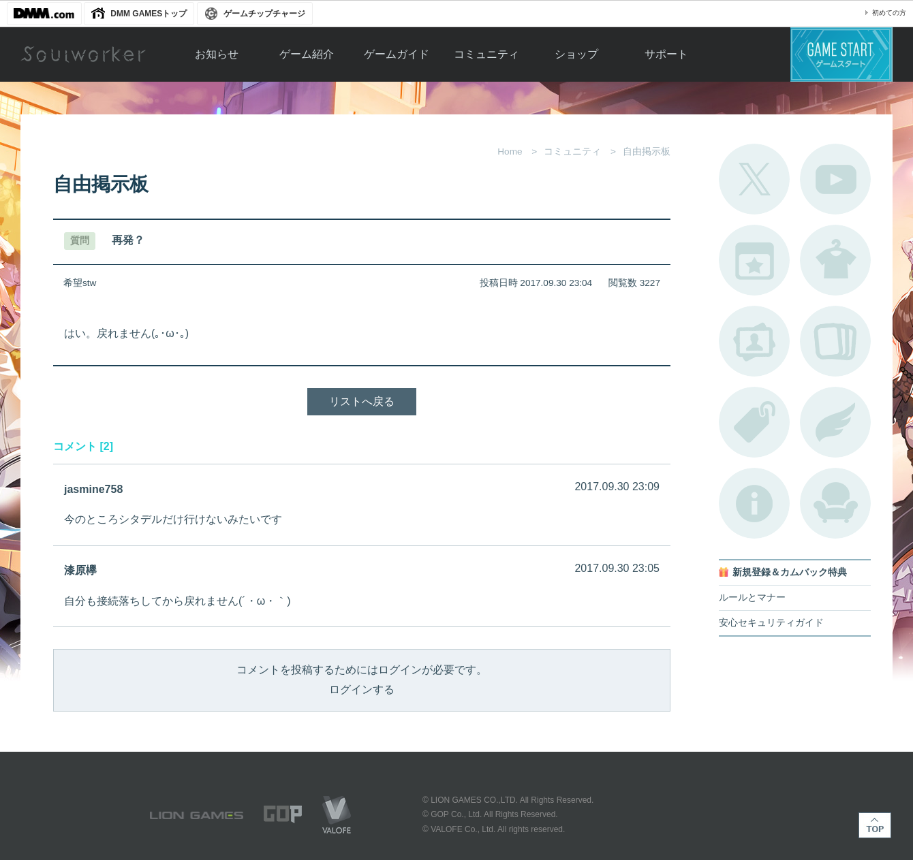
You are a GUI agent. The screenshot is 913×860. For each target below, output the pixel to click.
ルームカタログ (835, 503)
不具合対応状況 (754, 503)
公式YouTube (835, 179)
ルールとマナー (752, 597)
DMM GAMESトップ (148, 13)
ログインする (361, 689)
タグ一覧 (754, 422)
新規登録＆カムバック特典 (789, 572)
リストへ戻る (361, 401)
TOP (874, 825)
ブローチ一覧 (835, 422)
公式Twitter (754, 179)
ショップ (576, 54)
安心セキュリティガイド (771, 623)
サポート (666, 54)
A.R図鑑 (835, 341)
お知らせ (216, 54)
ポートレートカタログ (754, 341)
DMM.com (44, 14)
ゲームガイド (396, 54)
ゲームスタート (841, 54)
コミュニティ (486, 54)
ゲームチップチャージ (264, 13)
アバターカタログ (835, 260)
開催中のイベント (754, 260)
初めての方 (889, 12)
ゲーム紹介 (306, 54)
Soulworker (83, 54)
